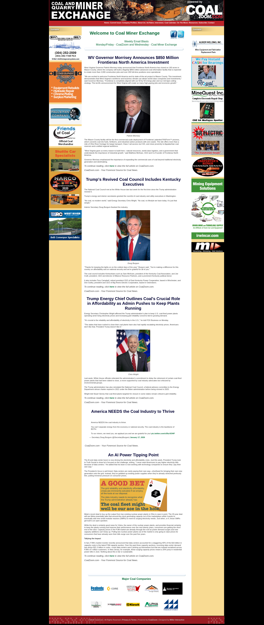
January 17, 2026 (137, 437)
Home (106, 23)
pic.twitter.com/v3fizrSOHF (163, 433)
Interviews (159, 23)
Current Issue (115, 23)
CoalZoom (152, 620)
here (111, 166)
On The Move (182, 23)
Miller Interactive (177, 620)
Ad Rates (150, 23)
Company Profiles (129, 23)
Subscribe (203, 23)
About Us (141, 23)
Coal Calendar (170, 23)
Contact (211, 23)
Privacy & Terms (129, 620)
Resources (193, 23)
